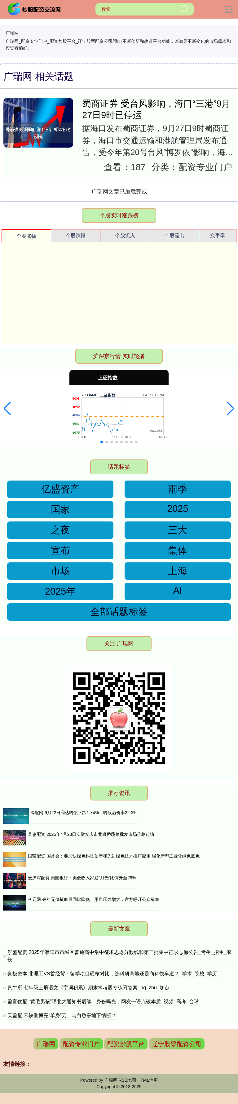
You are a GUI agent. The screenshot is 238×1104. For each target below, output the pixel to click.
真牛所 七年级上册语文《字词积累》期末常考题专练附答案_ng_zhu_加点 (88, 987)
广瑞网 (46, 1043)
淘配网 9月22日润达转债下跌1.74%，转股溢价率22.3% (83, 812)
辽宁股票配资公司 (176, 1043)
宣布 (60, 550)
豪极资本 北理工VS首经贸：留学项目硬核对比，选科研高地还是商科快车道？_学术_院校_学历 (112, 973)
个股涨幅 (26, 236)
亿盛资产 (60, 489)
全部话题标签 (119, 611)
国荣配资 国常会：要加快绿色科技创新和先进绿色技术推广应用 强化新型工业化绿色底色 (114, 855)
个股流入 (125, 235)
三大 (177, 530)
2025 (177, 508)
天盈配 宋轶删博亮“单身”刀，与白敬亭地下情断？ (61, 1015)
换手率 (217, 235)
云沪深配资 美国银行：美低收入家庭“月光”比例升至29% (82, 877)
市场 (60, 570)
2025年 (60, 591)
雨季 (177, 489)
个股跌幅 (76, 235)
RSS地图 (127, 1080)
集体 (177, 550)
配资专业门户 (81, 1043)
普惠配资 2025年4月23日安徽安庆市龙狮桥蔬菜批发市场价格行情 (91, 834)
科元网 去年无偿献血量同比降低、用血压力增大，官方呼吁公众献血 (93, 899)
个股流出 (174, 235)
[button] (7, 408)
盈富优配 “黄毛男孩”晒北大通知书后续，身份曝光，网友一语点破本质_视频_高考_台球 (103, 1001)
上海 (177, 570)
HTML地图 (147, 1080)
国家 (60, 509)
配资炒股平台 (125, 1043)
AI (177, 590)
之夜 (60, 530)
